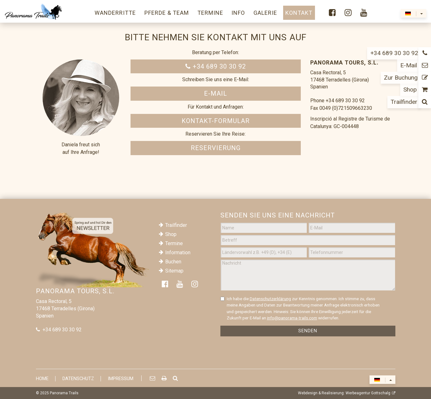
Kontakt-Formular (216, 121)
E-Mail (215, 93)
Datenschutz (78, 378)
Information (177, 253)
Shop (171, 234)
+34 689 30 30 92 (215, 66)
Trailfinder (176, 225)
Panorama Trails (64, 393)
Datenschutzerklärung (270, 298)
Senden (307, 331)
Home (42, 378)
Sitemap (174, 271)
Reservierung (216, 148)
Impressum (120, 378)
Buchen (173, 262)
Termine (174, 243)
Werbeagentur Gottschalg (368, 393)
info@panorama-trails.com (292, 317)
